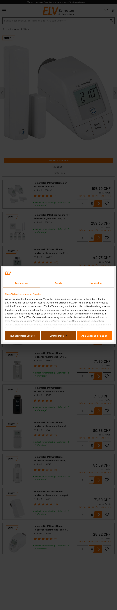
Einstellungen (58, 335)
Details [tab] (58, 283)
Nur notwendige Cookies (22, 335)
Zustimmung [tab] (21, 283)
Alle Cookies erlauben (94, 335)
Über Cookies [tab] (95, 283)
